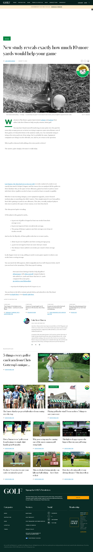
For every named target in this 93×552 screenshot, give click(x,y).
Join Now (80, 2)
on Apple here (14, 294)
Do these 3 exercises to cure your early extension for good (16, 471)
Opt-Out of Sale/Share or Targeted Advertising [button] (33, 534)
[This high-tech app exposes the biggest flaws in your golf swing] (76, 428)
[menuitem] (62, 2)
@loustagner (17, 274)
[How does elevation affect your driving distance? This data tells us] (76, 459)
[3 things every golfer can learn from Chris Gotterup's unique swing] (64, 367)
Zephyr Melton (9, 369)
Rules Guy (74, 312)
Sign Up (78, 497)
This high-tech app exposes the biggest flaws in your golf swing (74, 440)
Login (85, 2)
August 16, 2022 (36, 286)
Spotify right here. (28, 294)
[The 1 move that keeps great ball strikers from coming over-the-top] (24, 397)
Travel (6, 529)
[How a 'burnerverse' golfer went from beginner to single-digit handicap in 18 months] (16, 428)
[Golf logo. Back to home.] (13, 491)
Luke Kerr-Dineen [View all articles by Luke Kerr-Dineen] (39, 320)
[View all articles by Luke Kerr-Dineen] (27, 321)
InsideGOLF (62, 2)
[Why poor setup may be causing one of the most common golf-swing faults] (46, 428)
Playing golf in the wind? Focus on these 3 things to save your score (67, 413)
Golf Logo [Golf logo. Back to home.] (7, 3)
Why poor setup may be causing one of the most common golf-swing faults (45, 442)
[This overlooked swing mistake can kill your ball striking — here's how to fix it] (46, 459)
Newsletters (53, 2)
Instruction (21, 2)
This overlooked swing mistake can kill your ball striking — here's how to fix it (46, 472)
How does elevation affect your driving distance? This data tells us (75, 471)
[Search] (89, 2)
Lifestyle (7, 525)
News (14, 2)
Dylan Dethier (32, 312)
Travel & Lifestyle (37, 2)
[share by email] (88, 61)
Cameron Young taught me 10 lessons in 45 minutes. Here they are (35, 308)
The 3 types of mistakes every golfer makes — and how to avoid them (13, 308)
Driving (7, 38)
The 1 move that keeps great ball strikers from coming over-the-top (23, 413)
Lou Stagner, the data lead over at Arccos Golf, (20, 184)
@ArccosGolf (29, 274)
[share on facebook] (82, 61)
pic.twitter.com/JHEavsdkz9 (22, 281)
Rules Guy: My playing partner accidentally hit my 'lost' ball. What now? (77, 308)
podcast (50, 120)
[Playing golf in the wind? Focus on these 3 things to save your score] (69, 397)
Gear (28, 2)
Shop (46, 2)
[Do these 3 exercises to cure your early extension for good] (16, 459)
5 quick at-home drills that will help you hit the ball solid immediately (56, 308)
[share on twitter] (85, 61)
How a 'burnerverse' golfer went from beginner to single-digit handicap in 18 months (15, 442)
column (43, 120)
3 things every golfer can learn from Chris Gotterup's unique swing (17, 360)
